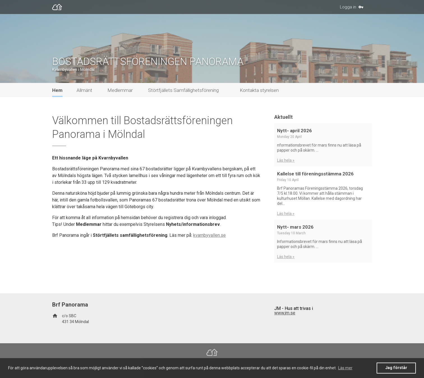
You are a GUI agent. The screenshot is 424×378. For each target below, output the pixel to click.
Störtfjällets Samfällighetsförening (183, 90)
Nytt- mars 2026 (295, 227)
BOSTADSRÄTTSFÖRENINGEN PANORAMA (147, 62)
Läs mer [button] (345, 368)
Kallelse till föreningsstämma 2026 (315, 174)
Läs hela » (285, 160)
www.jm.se (284, 313)
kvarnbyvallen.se (209, 235)
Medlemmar (120, 90)
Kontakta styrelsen (259, 90)
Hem (57, 90)
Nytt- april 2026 (294, 130)
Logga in (348, 7)
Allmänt (84, 90)
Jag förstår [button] (396, 367)
